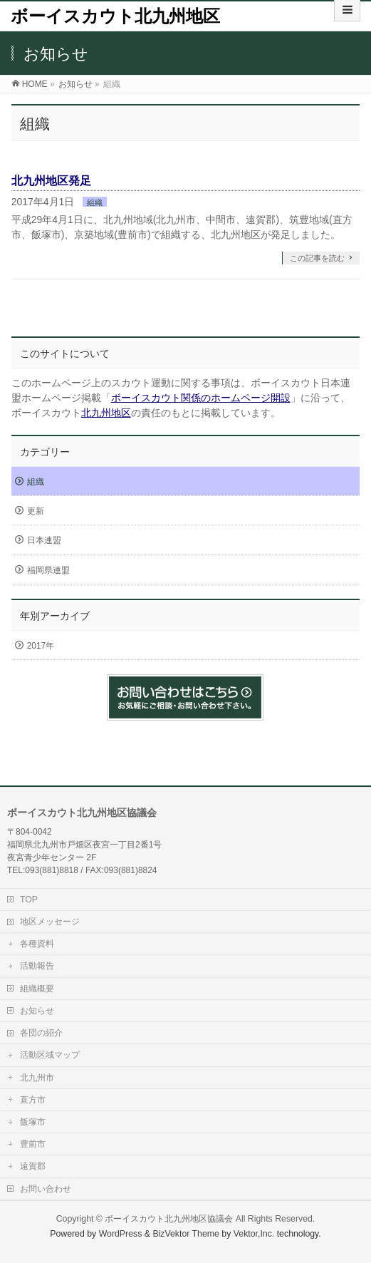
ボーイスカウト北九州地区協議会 (169, 1219)
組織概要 (37, 989)
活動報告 (37, 966)
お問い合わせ (45, 1189)
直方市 (33, 1100)
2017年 (41, 646)
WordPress (120, 1234)
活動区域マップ (50, 1055)
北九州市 (37, 1078)
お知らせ (37, 1011)
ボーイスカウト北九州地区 (115, 16)
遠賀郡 (33, 1166)
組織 (95, 202)
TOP (29, 899)
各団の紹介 (41, 1033)
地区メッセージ (50, 922)
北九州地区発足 (51, 181)
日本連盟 (44, 540)
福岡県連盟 (48, 570)
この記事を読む (317, 258)
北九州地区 (106, 412)
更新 (35, 511)
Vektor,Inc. (254, 1234)
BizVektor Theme (185, 1234)
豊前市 (33, 1144)
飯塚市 (33, 1122)
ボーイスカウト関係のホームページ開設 (201, 397)
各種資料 (37, 944)
